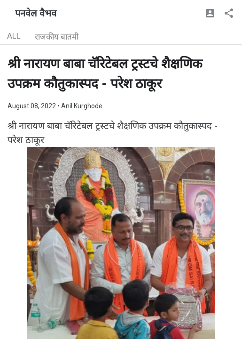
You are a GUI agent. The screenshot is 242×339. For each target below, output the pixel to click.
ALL (14, 35)
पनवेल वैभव (35, 13)
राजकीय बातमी (56, 36)
